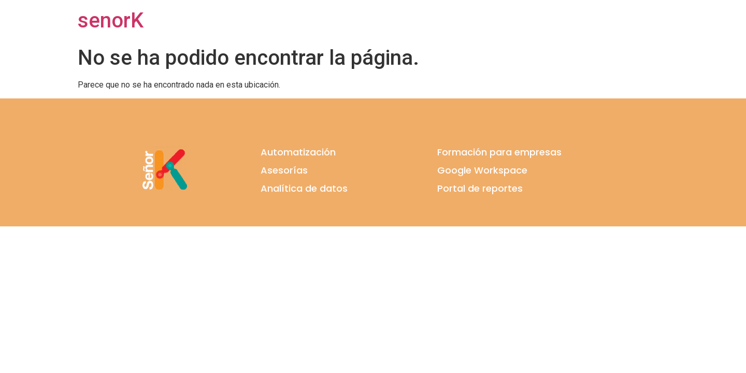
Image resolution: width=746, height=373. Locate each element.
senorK (111, 20)
